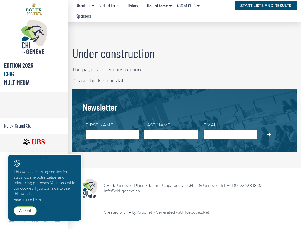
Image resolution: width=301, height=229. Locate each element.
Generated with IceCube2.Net (182, 212)
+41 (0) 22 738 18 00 (244, 185)
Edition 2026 (18, 65)
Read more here (27, 199)
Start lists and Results (265, 5)
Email (211, 125)
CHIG (9, 74)
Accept (25, 211)
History (132, 5)
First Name (99, 125)
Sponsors (83, 16)
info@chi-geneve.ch (122, 191)
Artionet (144, 212)
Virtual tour (108, 5)
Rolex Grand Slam (19, 125)
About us (83, 5)
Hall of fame (157, 5)
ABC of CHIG (186, 5)
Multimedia (17, 82)
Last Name (157, 125)
